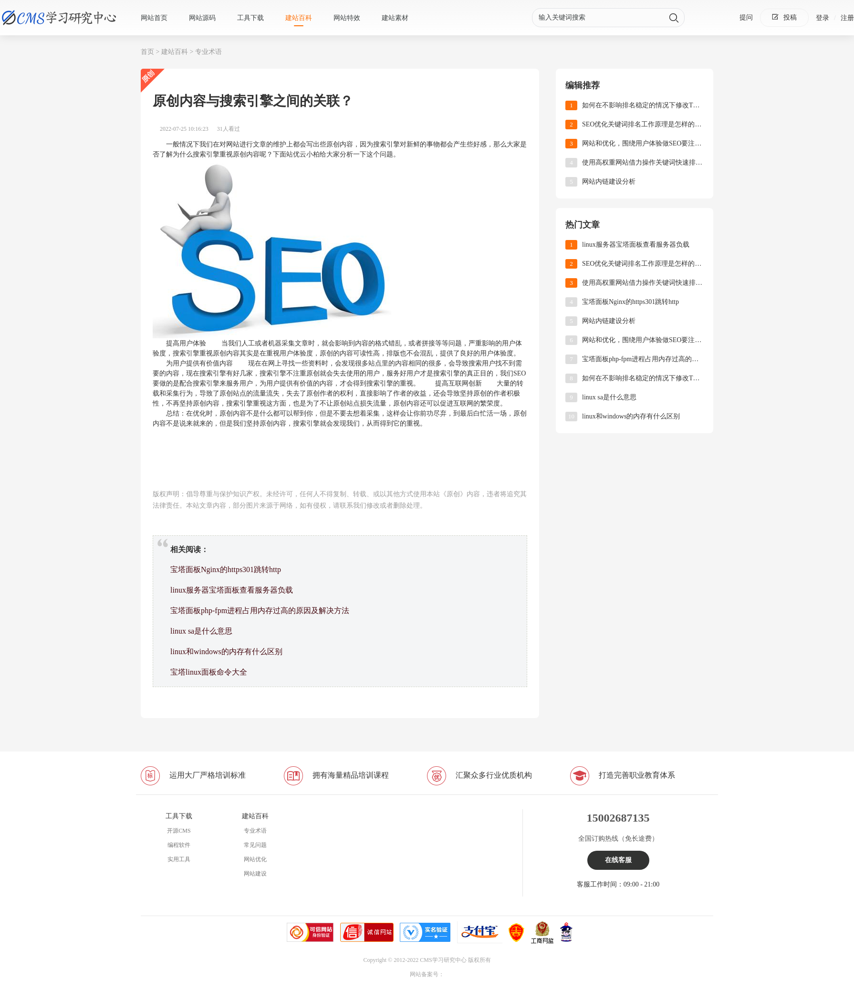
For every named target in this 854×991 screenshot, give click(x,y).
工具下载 (250, 17)
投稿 (784, 17)
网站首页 (154, 17)
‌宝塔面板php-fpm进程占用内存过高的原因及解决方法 (259, 610)
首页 (147, 51)
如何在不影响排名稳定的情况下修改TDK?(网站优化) (643, 105)
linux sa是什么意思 (201, 631)
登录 (822, 17)
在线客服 (618, 860)
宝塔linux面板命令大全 (208, 672)
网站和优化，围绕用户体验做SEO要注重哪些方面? (643, 143)
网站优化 (255, 859)
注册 (847, 17)
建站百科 (298, 17)
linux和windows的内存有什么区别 (226, 651)
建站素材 (395, 17)
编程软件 (178, 845)
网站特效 (346, 17)
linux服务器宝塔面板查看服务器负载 (231, 590)
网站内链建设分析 (608, 181)
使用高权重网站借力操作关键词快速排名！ (643, 162)
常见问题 (255, 845)
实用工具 (178, 859)
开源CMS (178, 830)
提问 (746, 17)
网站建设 (255, 873)
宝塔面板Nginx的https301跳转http (225, 569)
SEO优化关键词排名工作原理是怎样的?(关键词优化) (643, 124)
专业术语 (208, 51)
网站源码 (202, 17)
